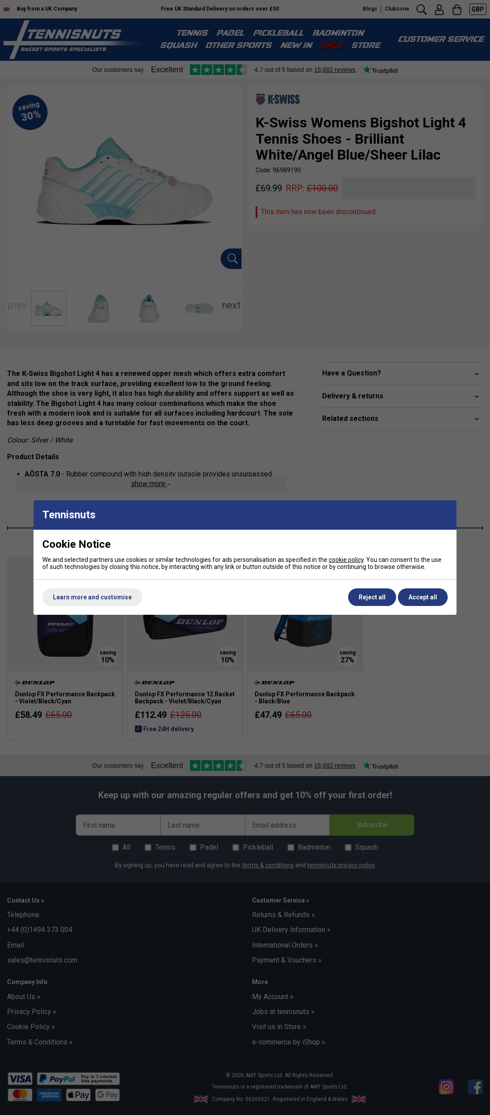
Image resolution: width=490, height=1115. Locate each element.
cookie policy (346, 559)
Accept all (422, 597)
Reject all (372, 597)
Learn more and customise (92, 597)
